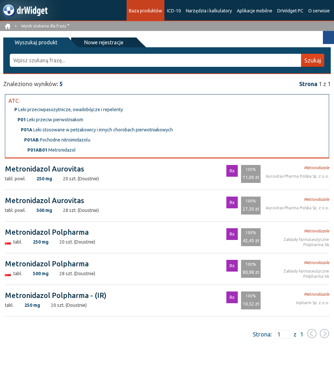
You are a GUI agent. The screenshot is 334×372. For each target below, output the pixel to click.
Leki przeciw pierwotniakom (50, 119)
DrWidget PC (290, 10)
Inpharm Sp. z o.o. (312, 303)
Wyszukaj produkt (36, 42)
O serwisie (319, 10)
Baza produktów (145, 10)
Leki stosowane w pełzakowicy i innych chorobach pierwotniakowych (97, 129)
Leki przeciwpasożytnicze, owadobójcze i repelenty (68, 109)
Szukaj (312, 60)
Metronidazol (51, 150)
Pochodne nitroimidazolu (57, 139)
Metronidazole (316, 168)
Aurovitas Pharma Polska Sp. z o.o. (297, 176)
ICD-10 (174, 10)
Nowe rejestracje (103, 42)
